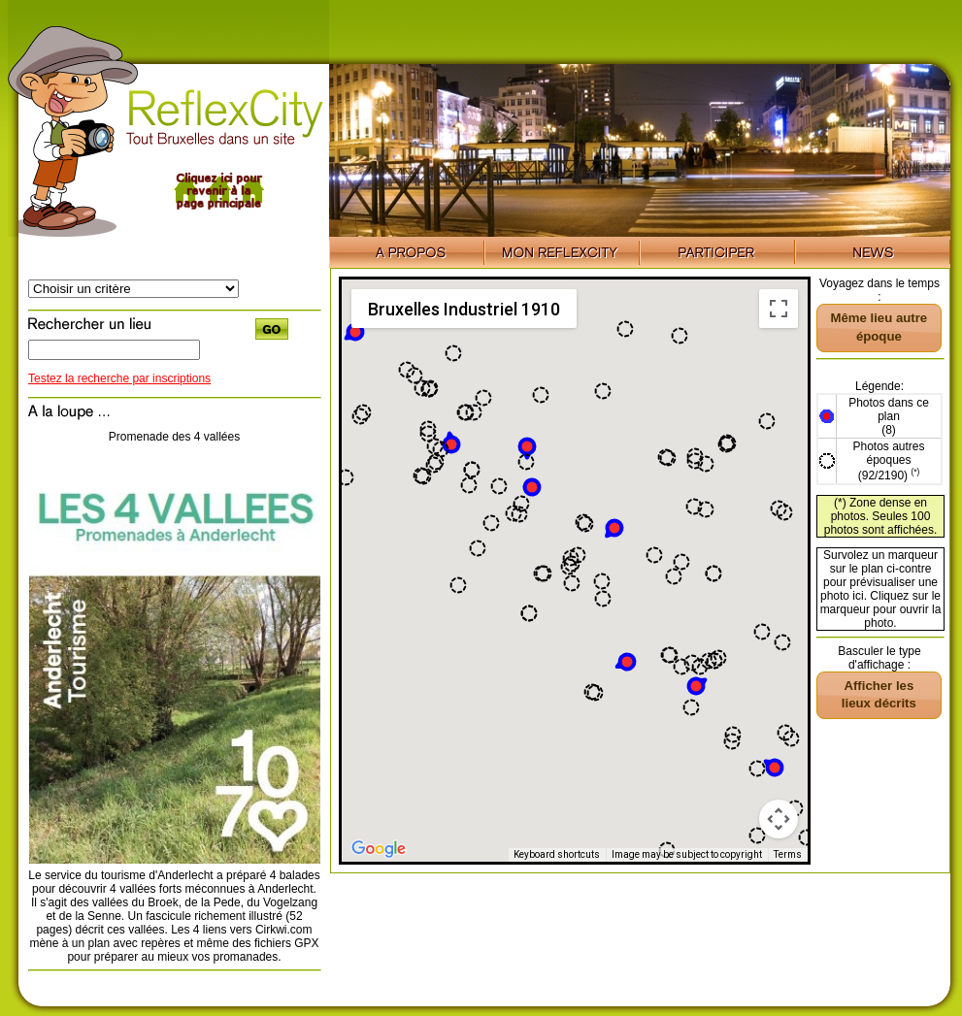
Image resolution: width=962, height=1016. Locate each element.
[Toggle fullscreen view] (778, 308)
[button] (625, 662)
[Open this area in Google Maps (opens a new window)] (379, 849)
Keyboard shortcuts (557, 854)
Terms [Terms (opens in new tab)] (788, 854)
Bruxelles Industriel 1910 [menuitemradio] (464, 309)
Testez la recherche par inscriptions (119, 378)
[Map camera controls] (778, 819)
